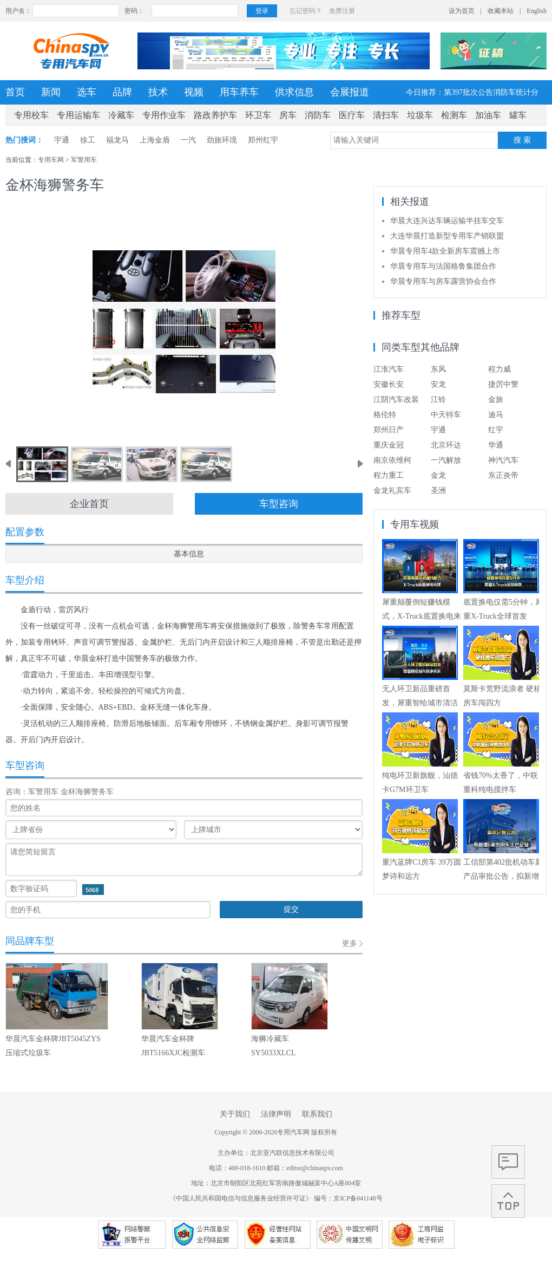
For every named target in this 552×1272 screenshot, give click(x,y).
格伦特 (384, 415)
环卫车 (258, 115)
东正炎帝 (503, 475)
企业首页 (89, 503)
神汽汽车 (503, 460)
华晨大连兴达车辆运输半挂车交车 (447, 221)
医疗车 (352, 115)
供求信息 (294, 92)
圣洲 (438, 490)
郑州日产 (388, 430)
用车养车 (239, 92)
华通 (495, 445)
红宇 (495, 430)
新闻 (51, 92)
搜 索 (522, 140)
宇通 (61, 140)
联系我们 (317, 1114)
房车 (288, 115)
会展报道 (349, 92)
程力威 (499, 369)
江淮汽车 (388, 369)
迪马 (495, 415)
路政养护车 (215, 115)
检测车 (454, 115)
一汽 (188, 140)
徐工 (87, 140)
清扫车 (386, 115)
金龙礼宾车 (392, 490)
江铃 (438, 399)
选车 (86, 92)
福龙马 (117, 140)
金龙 (438, 475)
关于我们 (235, 1114)
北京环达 (446, 445)
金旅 (495, 399)
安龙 (438, 384)
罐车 (518, 115)
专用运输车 (78, 115)
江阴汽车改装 (396, 399)
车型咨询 (278, 503)
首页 (15, 92)
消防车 (318, 115)
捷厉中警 (503, 384)
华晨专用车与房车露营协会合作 (443, 281)
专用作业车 (164, 115)
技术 (158, 92)
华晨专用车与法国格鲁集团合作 (443, 266)
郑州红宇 (263, 140)
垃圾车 (420, 115)
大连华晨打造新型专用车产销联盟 (447, 236)
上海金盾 (155, 140)
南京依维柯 (392, 460)
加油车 (488, 115)
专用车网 (51, 160)
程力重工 (388, 475)
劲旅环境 (222, 140)
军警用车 (84, 160)
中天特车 (446, 415)
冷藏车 (121, 115)
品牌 (122, 92)
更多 (349, 943)
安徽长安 (388, 384)
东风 (438, 369)
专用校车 (31, 115)
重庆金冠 (388, 445)
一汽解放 (446, 460)
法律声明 (276, 1114)
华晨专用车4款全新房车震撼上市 (445, 251)
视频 (193, 92)
